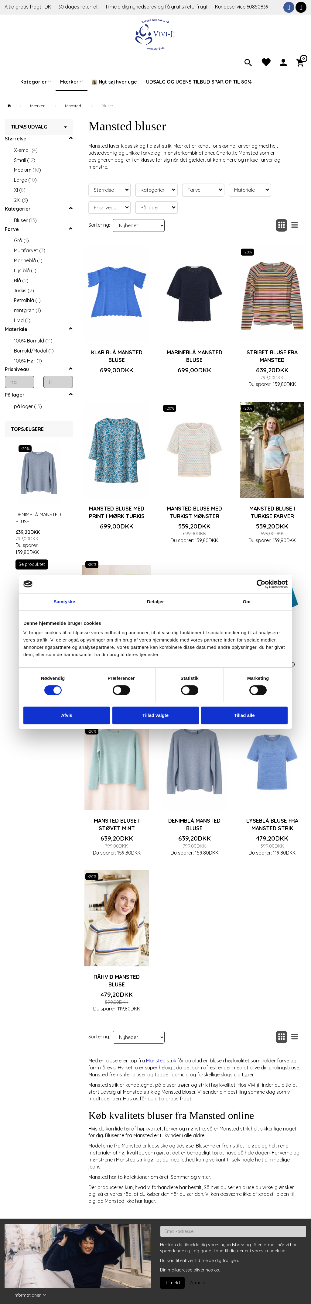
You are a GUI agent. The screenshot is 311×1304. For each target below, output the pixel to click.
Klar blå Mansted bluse (116, 356)
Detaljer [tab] (155, 601)
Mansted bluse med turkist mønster (194, 512)
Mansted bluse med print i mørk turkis (117, 512)
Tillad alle (244, 715)
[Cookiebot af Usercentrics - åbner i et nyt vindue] (261, 584)
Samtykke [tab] (64, 601)
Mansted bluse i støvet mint (116, 824)
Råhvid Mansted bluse (117, 980)
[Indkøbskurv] (301, 62)
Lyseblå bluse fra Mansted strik (272, 824)
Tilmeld (172, 1282)
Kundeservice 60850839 (241, 7)
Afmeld (197, 1282)
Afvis (66, 715)
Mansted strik (161, 1061)
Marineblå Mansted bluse (194, 356)
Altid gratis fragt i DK (28, 7)
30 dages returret (78, 7)
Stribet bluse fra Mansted (272, 356)
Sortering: (99, 225)
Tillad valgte (155, 715)
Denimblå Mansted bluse (38, 518)
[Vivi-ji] (155, 33)
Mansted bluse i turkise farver (272, 512)
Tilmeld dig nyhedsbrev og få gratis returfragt (157, 7)
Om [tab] (246, 601)
